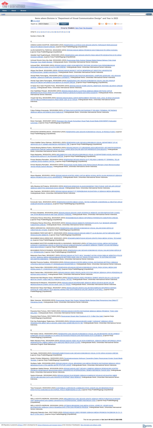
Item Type (79, 28)
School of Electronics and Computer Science (50, 425)
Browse (23, 10)
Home (4, 10)
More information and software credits (91, 425)
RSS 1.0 (110, 24)
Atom (102, 24)
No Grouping (87, 28)
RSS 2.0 (119, 24)
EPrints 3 (20, 425)
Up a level (36, 21)
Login (3, 14)
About (13, 10)
